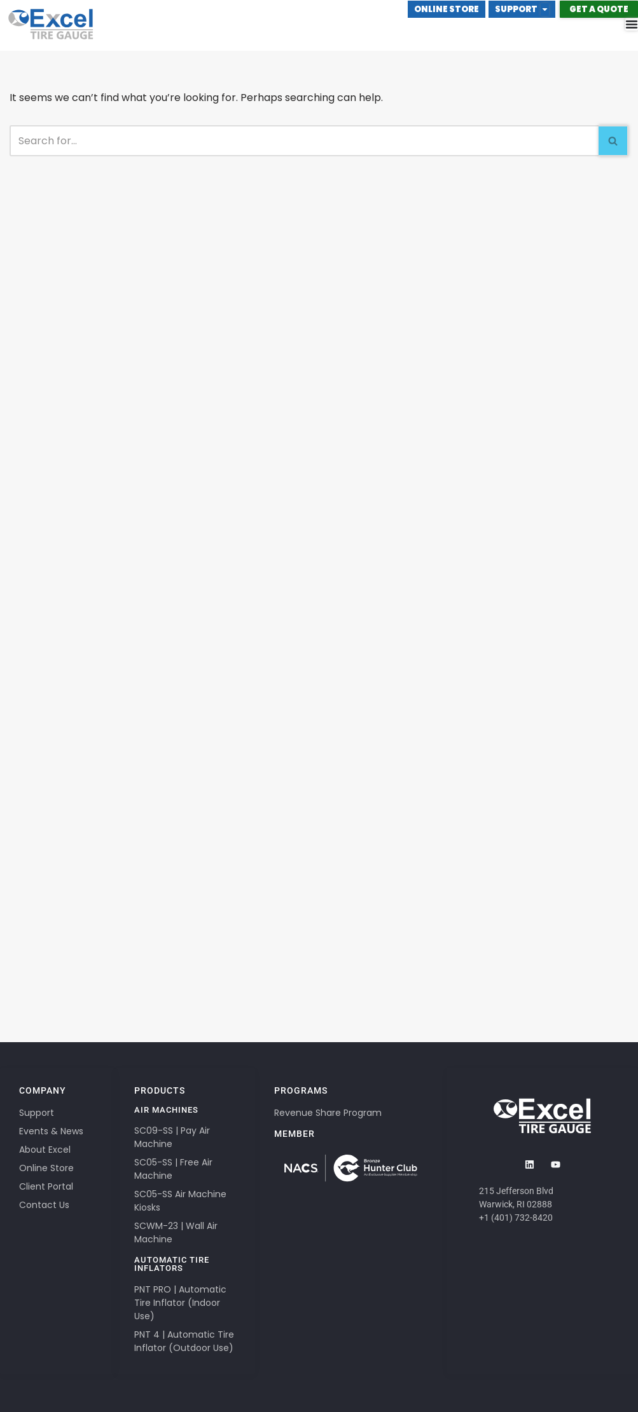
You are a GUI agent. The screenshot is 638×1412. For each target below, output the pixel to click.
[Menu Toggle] (631, 24)
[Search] (304, 140)
